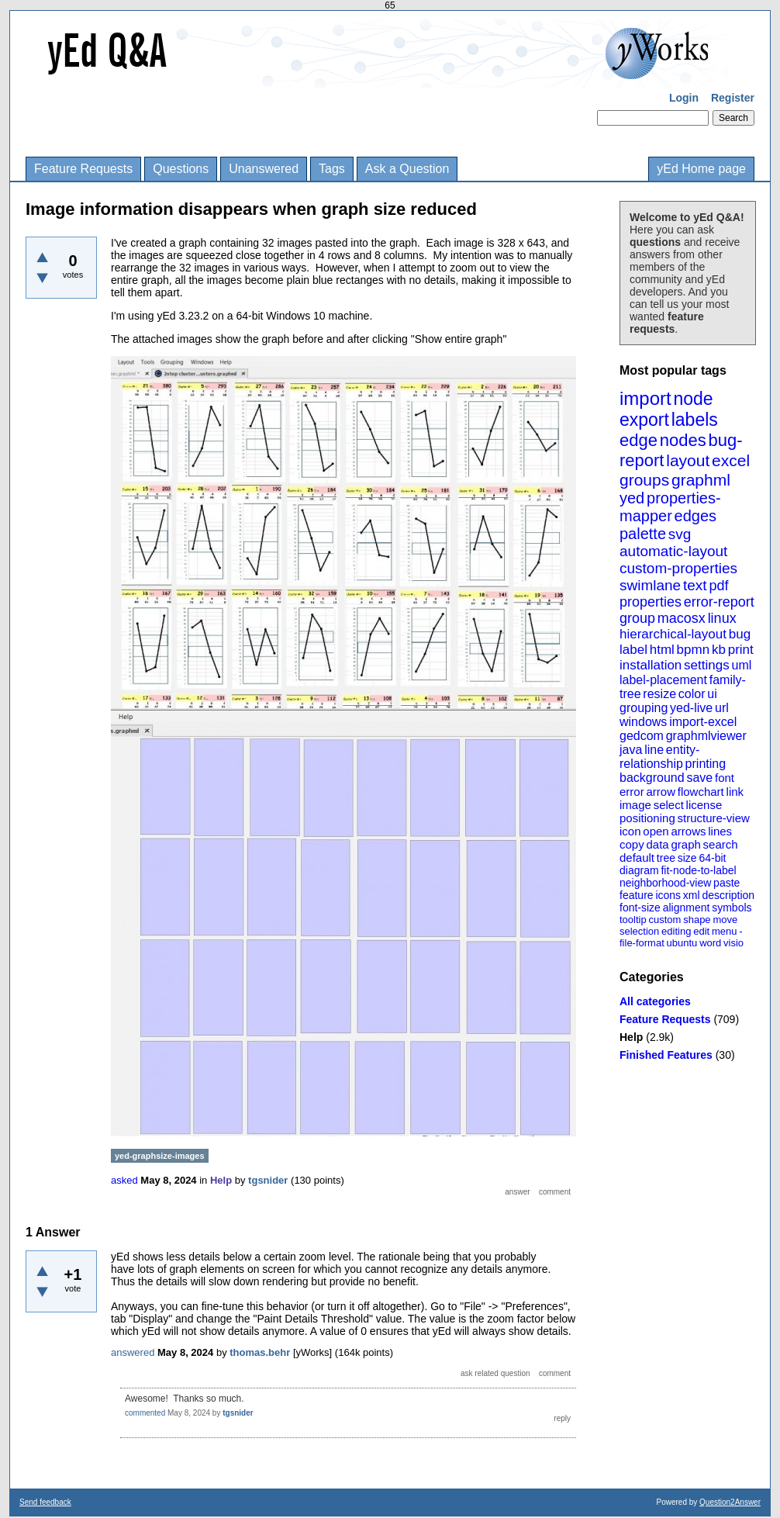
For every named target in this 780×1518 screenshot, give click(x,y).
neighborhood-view (665, 883)
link (735, 791)
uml (741, 665)
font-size (640, 907)
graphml (700, 480)
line (654, 749)
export (644, 420)
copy (632, 844)
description (728, 895)
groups (644, 480)
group (637, 618)
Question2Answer (730, 1502)
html (662, 649)
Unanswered (264, 168)
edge (638, 440)
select (669, 804)
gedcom (642, 735)
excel (731, 460)
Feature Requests (83, 168)
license (704, 804)
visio (733, 943)
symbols (731, 907)
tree (666, 858)
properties (651, 602)
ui (711, 693)
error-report (719, 602)
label (633, 649)
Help (631, 1037)
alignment (686, 907)
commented (145, 1413)
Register (732, 98)
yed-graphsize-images (160, 1155)
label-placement (663, 679)
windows (643, 721)
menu (724, 931)
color (692, 693)
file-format (642, 943)
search (720, 844)
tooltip (633, 919)
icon (630, 831)
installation (651, 665)
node (693, 399)
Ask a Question (407, 168)
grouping (644, 707)
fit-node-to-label (698, 870)
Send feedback (45, 1502)
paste (726, 883)
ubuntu (682, 943)
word (710, 943)
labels (694, 420)
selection (639, 931)
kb (719, 649)
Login (684, 98)
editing (676, 931)
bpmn (693, 649)
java (631, 749)
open (655, 831)
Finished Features (666, 1055)
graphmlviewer (706, 735)
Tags (332, 168)
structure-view (714, 818)
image (635, 804)
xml (691, 895)
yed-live (691, 707)
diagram (639, 870)
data (657, 844)
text (695, 585)
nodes (683, 440)
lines (720, 831)
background (652, 777)
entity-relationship (659, 756)
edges (696, 515)
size (687, 858)
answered (132, 1352)
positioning (647, 818)
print (741, 649)
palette (643, 533)
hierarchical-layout (673, 634)
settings (707, 665)
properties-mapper (670, 506)
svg (680, 534)
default (637, 857)
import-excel (703, 721)
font (724, 777)
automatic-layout (673, 551)
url (722, 707)
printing (705, 763)
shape (696, 919)
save (699, 777)
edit (701, 931)
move (725, 919)
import (645, 398)
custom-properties (678, 568)
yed (632, 498)
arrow (660, 791)
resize (659, 693)
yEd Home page (701, 168)
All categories (655, 1001)
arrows (688, 831)
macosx (681, 618)
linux (722, 618)
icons (668, 895)
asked (124, 1180)
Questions (181, 168)
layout (687, 460)
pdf (718, 585)
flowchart (701, 791)
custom (664, 919)
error (632, 791)
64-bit (712, 858)
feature (637, 895)
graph (685, 844)
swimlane (650, 585)
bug (740, 634)
